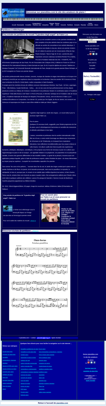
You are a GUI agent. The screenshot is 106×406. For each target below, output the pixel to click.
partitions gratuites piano (45, 369)
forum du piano (7, 386)
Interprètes (45, 25)
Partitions (70, 25)
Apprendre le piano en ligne (28, 357)
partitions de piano (8, 374)
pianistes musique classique (46, 383)
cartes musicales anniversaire (29, 363)
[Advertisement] (39, 327)
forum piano (42, 349)
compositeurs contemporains (28, 369)
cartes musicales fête (26, 366)
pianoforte (41, 375)
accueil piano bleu (8, 351)
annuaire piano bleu (8, 380)
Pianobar (83, 25)
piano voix (42, 377)
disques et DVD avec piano (10, 366)
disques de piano (25, 383)
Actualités (28, 25)
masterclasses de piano (45, 366)
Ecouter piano (24, 392)
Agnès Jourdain (90, 380)
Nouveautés (20, 25)
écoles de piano (25, 386)
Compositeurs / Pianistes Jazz (36, 24)
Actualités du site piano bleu (28, 352)
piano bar (5, 377)
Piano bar (41, 386)
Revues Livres (57, 24)
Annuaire (77, 25)
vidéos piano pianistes (45, 392)
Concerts (63, 25)
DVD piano (24, 389)
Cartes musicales (90, 24)
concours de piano (26, 375)
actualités (5, 357)
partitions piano (43, 372)
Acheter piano (24, 354)
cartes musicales (7, 383)
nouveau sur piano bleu (9, 354)
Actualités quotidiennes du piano (29, 349)
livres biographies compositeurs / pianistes (50, 352)
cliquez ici (33, 220)
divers (4, 389)
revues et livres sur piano (9, 369)
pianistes (5, 363)
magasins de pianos (44, 363)
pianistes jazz (42, 380)
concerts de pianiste (26, 377)
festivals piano (24, 395)
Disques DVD (51, 24)
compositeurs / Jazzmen (9, 360)
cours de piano (25, 380)
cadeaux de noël (25, 360)
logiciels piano (43, 360)
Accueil (14, 25)
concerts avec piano (8, 372)
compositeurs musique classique (29, 372)
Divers (96, 25)
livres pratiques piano (45, 357)
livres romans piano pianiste (46, 354)
